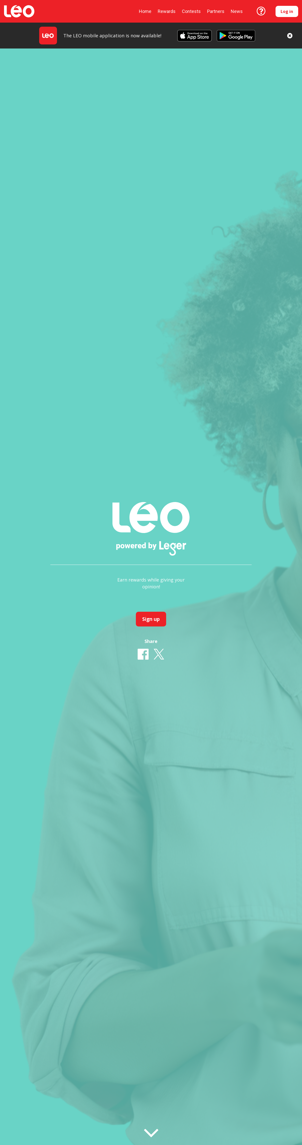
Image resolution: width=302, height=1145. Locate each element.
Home (145, 11)
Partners (215, 11)
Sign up (151, 619)
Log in (287, 11)
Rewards (167, 11)
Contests (191, 11)
